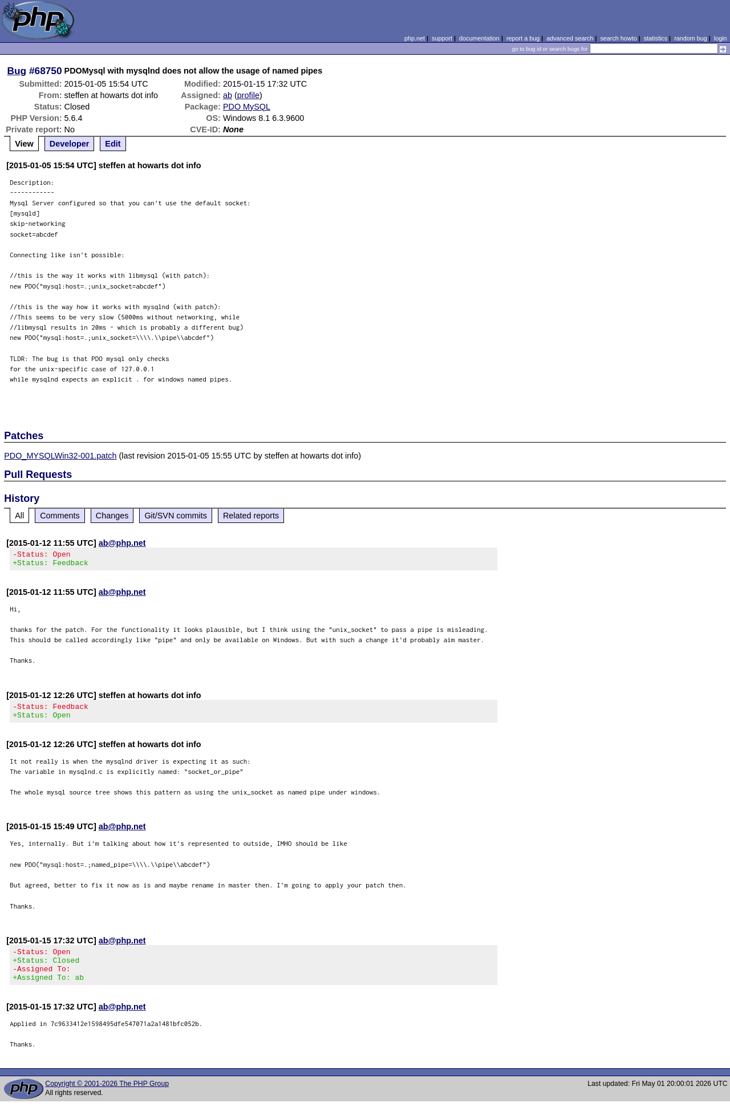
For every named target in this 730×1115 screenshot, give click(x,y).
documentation (479, 38)
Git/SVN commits (175, 515)
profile (248, 95)
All (19, 515)
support (442, 38)
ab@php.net (122, 543)
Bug (17, 70)
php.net (414, 38)
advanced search (569, 38)
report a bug (523, 38)
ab (227, 95)
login (720, 38)
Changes (112, 515)
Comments (60, 515)
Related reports (251, 515)
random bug (690, 38)
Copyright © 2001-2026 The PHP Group (107, 1097)
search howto (618, 38)
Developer (70, 143)
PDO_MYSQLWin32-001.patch (60, 455)
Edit (112, 143)
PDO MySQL (246, 106)
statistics (655, 38)
